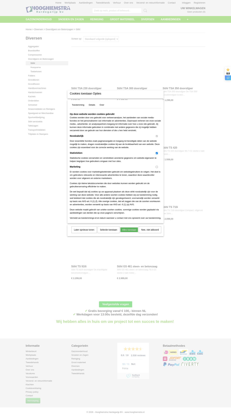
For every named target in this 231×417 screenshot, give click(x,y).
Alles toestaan (129, 234)
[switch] (157, 140)
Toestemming (78, 109)
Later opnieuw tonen (84, 234)
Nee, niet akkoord (150, 234)
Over (102, 109)
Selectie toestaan (108, 234)
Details (92, 109)
